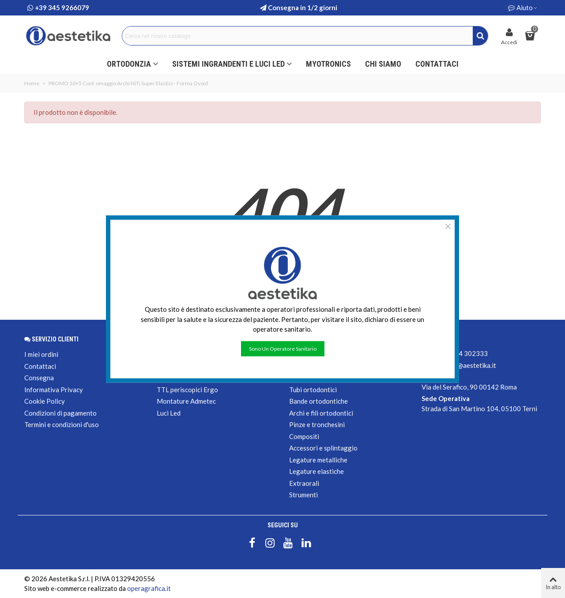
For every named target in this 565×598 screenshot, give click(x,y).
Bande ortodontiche (318, 401)
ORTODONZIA (129, 63)
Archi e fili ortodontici (321, 413)
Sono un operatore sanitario (282, 348)
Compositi (304, 436)
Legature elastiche (316, 471)
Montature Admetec (186, 401)
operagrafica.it (149, 588)
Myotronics (328, 63)
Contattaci (437, 63)
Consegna (39, 378)
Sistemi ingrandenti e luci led (228, 63)
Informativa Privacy (53, 390)
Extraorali (304, 483)
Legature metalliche (318, 460)
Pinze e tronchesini (317, 424)
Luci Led (169, 413)
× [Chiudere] (448, 226)
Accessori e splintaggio (323, 448)
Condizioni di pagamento (60, 413)
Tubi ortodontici (313, 390)
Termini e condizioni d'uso (61, 424)
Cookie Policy (44, 401)
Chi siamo (383, 63)
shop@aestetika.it (469, 365)
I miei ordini (41, 354)
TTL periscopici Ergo (187, 390)
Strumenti (303, 495)
